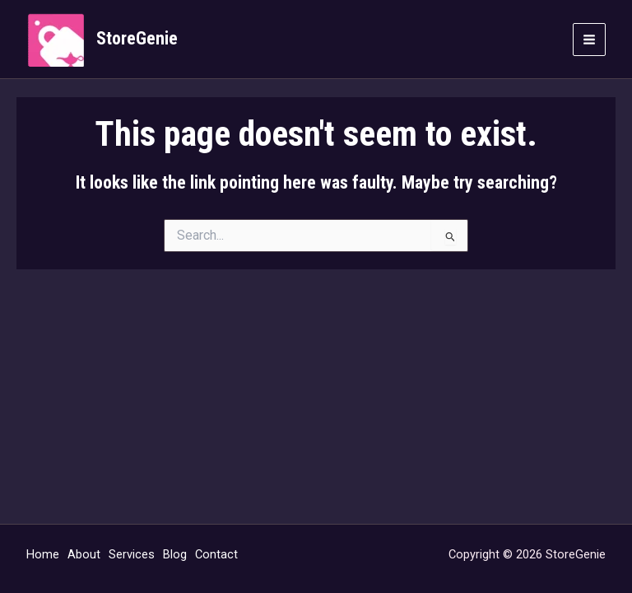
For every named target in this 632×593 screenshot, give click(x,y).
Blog (175, 554)
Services (132, 554)
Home (42, 554)
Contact (216, 554)
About (83, 554)
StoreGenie (137, 38)
